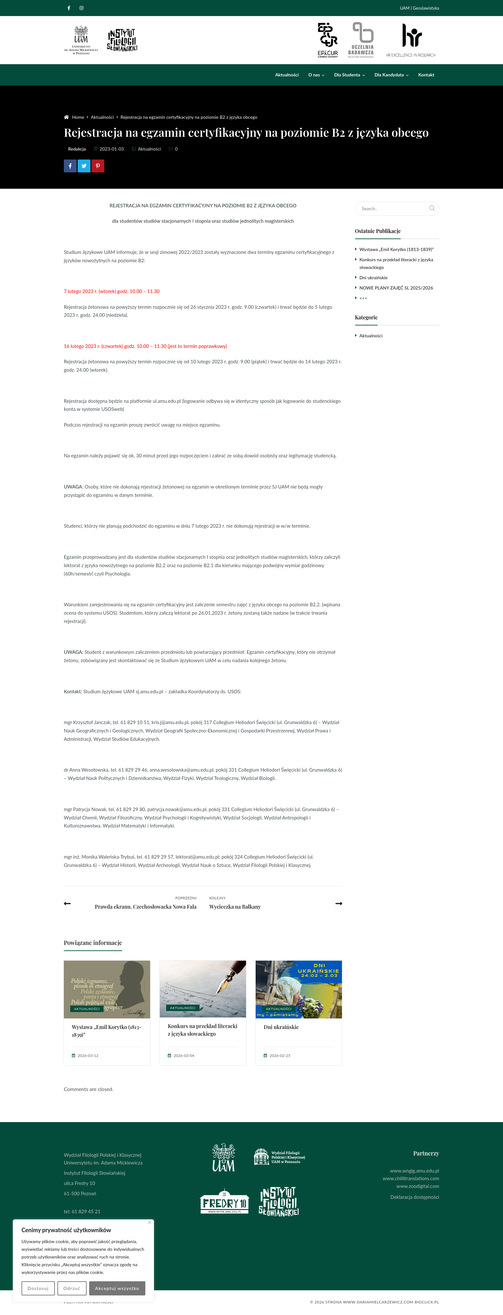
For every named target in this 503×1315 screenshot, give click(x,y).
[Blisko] (149, 1222)
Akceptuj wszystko (117, 1288)
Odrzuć (71, 1288)
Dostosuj (38, 1288)
